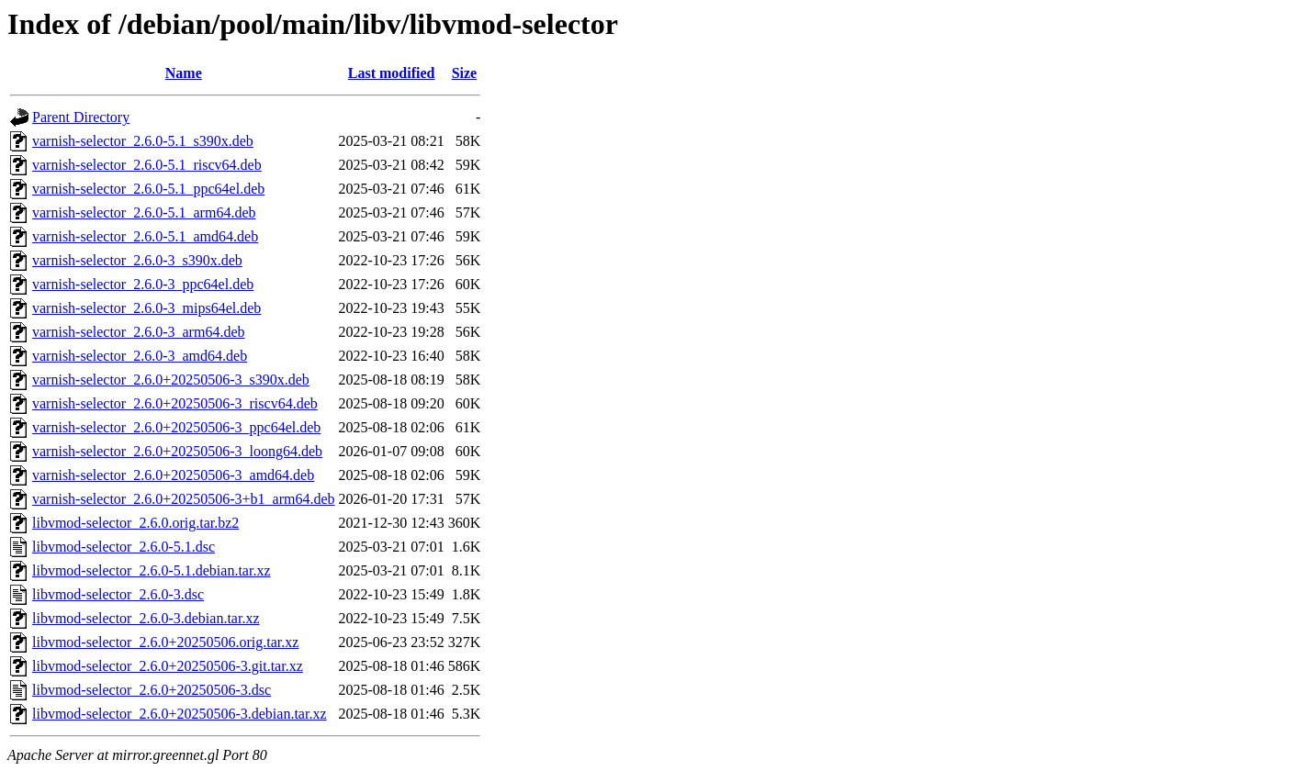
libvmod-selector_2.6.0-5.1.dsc (123, 546)
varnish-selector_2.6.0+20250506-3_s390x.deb (170, 379)
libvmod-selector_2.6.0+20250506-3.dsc (151, 690)
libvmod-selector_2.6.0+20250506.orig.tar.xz (165, 642)
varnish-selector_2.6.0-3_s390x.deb (137, 260)
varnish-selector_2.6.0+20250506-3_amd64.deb (173, 475)
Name (183, 73)
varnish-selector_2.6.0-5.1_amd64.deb (145, 236)
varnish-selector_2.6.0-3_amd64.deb (139, 355)
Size (465, 73)
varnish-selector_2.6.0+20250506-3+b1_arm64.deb (183, 499)
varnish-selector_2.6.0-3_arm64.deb (138, 332)
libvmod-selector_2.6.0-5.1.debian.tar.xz (151, 570)
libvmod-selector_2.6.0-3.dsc (118, 594)
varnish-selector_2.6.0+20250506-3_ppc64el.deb (176, 427)
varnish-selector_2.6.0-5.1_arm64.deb (143, 212)
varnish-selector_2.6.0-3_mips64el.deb (146, 308)
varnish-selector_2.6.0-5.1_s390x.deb (142, 141)
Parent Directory (80, 117)
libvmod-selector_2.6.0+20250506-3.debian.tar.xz (179, 713)
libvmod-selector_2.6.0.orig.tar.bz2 (135, 523)
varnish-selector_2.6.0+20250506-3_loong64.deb (177, 451)
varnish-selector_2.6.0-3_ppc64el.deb (142, 284)
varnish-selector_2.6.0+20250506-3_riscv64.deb (175, 403)
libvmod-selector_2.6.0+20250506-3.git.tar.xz (167, 666)
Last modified (391, 73)
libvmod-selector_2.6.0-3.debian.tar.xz (145, 618)
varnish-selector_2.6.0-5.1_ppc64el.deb (148, 188)
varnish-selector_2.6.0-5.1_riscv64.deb (147, 165)
